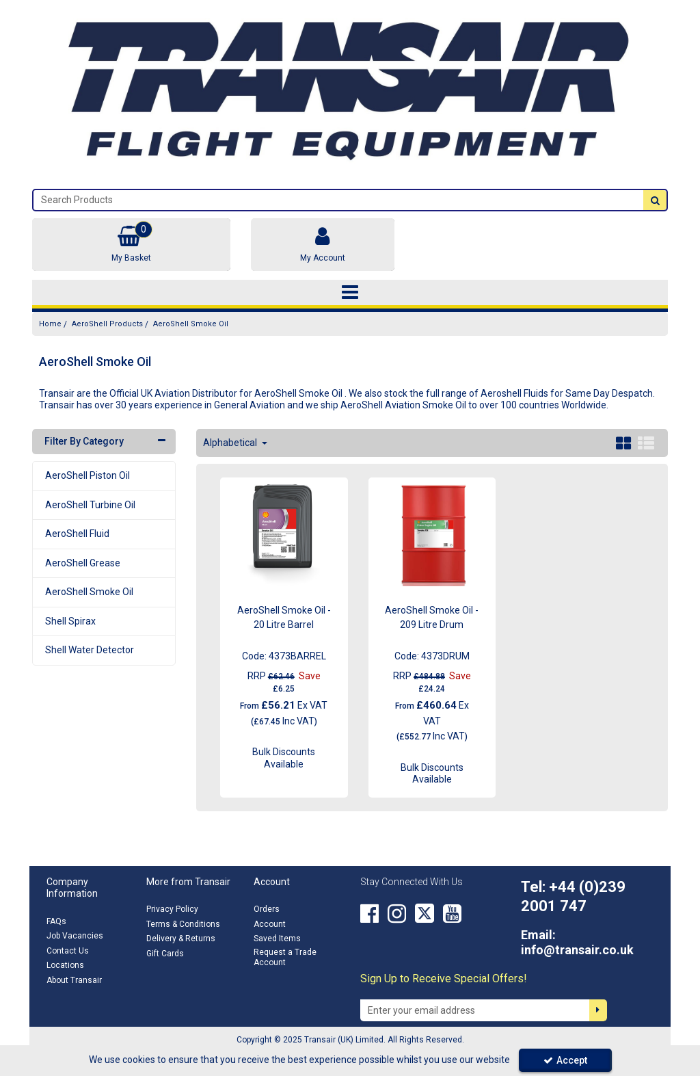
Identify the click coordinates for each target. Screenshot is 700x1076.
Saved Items (277, 938)
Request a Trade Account (285, 957)
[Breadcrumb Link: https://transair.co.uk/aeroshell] (107, 324)
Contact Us (67, 951)
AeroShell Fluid (77, 533)
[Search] (338, 200)
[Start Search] (655, 200)
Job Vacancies (74, 936)
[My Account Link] (322, 244)
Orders (267, 909)
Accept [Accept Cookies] (565, 1060)
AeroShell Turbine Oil (90, 504)
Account (270, 924)
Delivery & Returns (180, 938)
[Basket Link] (131, 244)
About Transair (74, 980)
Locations (65, 965)
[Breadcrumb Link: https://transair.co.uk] (50, 324)
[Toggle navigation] (350, 293)
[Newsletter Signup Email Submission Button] (598, 1010)
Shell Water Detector (89, 649)
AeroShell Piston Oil (87, 475)
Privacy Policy (172, 909)
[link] (369, 913)
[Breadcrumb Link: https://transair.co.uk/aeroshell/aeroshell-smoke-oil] (190, 324)
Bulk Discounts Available (283, 758)
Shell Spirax (70, 621)
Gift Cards (165, 953)
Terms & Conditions (183, 924)
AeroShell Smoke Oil (89, 591)
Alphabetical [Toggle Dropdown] (231, 442)
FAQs (56, 921)
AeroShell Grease (82, 562)
